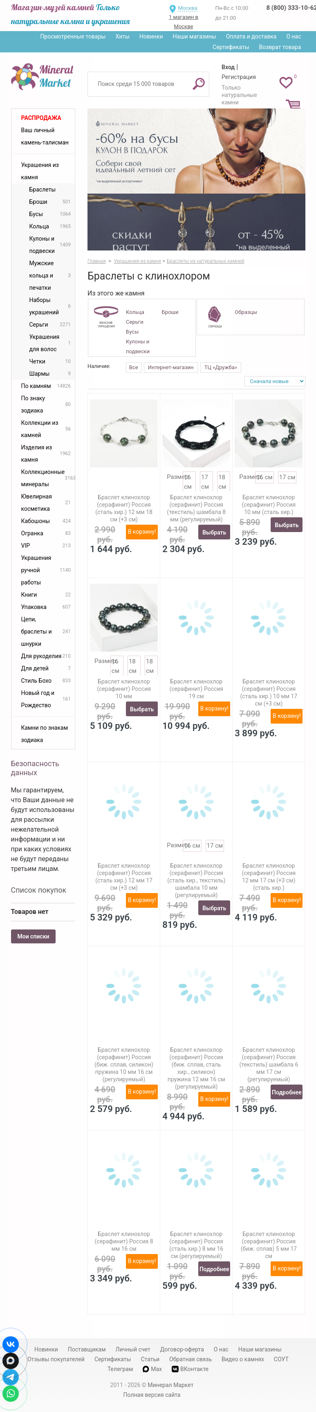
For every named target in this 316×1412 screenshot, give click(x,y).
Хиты (122, 36)
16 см (264, 477)
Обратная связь (190, 1359)
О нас (293, 36)
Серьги (134, 322)
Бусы (132, 332)
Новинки (151, 36)
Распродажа (41, 118)
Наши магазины (194, 36)
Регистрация (239, 77)
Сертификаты (231, 47)
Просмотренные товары (72, 36)
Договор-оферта (182, 1349)
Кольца (135, 312)
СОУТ (281, 1359)
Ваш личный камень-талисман (45, 136)
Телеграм (120, 1369)
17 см (287, 477)
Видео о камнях (243, 1359)
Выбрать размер (214, 534)
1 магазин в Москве (183, 21)
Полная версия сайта (152, 1395)
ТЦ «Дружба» (220, 367)
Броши (170, 312)
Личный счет (133, 1349)
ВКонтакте (190, 1369)
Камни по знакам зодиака (44, 733)
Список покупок (39, 890)
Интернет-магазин (171, 367)
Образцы (246, 312)
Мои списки (33, 936)
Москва (187, 8)
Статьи (150, 1359)
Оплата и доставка (251, 36)
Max (152, 1369)
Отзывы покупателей (56, 1359)
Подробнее (287, 1092)
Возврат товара (280, 47)
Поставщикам (87, 1349)
